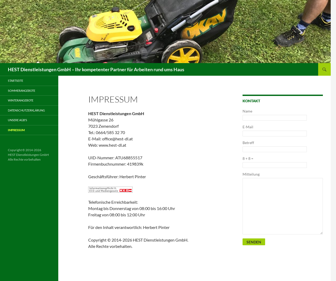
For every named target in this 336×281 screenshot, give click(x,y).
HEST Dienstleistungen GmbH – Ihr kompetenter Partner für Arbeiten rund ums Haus (96, 69)
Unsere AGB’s (17, 120)
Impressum (16, 130)
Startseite (15, 80)
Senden (253, 242)
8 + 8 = (248, 158)
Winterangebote (20, 100)
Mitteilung (251, 174)
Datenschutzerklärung (26, 110)
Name (247, 111)
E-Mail (248, 127)
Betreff (248, 142)
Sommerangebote (21, 90)
